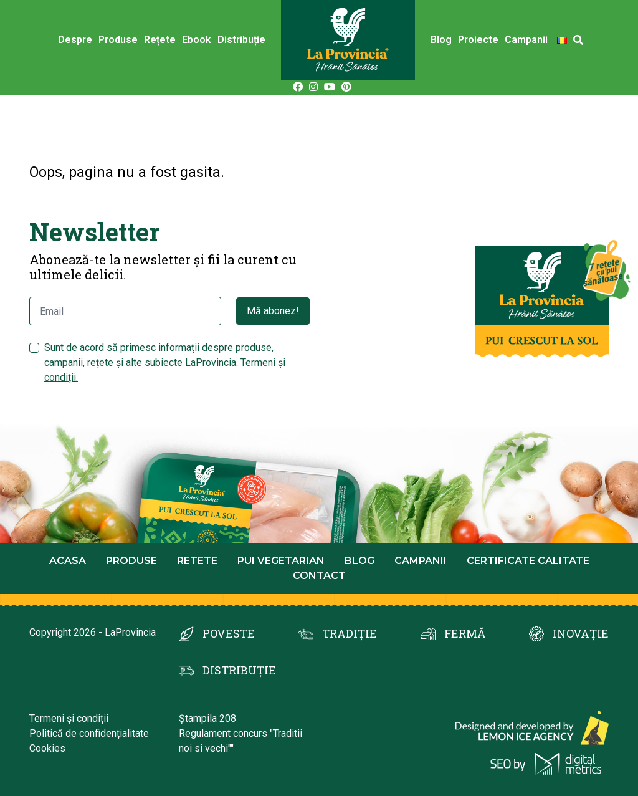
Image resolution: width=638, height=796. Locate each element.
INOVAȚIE (581, 633)
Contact (319, 576)
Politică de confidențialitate (89, 733)
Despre (75, 40)
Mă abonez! (273, 311)
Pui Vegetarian (281, 561)
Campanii (526, 40)
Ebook (196, 40)
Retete (197, 561)
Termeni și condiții (68, 718)
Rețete (160, 40)
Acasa (67, 561)
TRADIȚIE (349, 633)
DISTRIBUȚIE (239, 670)
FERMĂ (464, 633)
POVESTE (228, 633)
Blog (441, 40)
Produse (118, 40)
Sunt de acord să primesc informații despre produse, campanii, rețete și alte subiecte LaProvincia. (164, 362)
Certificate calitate (528, 561)
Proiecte (478, 40)
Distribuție (241, 40)
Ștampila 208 (207, 718)
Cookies (47, 748)
